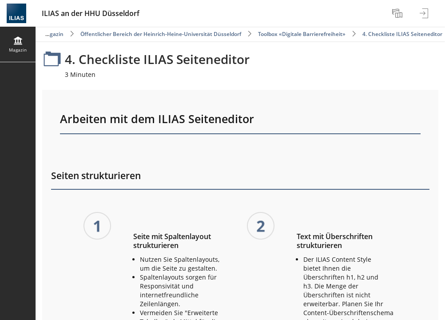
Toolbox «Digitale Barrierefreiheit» (302, 34)
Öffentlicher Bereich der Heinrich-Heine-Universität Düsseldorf (160, 34)
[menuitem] (398, 13)
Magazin (53, 34)
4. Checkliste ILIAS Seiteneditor (402, 34)
